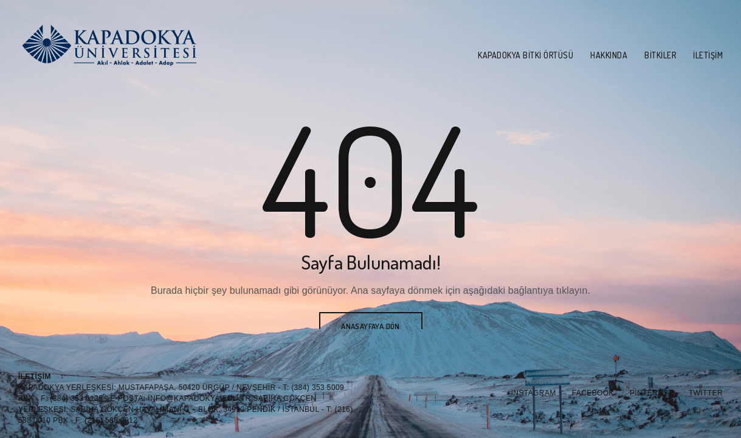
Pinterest (651, 393)
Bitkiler (660, 55)
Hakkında (608, 55)
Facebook (593, 393)
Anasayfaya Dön (370, 326)
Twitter (706, 393)
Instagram (533, 393)
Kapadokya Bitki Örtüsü (525, 55)
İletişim (708, 55)
